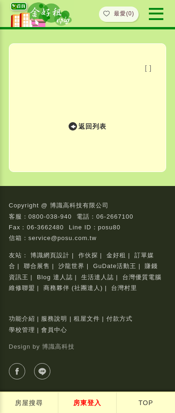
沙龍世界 (71, 265)
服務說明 (54, 318)
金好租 (116, 255)
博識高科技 (58, 346)
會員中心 (54, 329)
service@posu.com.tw (62, 237)
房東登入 (87, 402)
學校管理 (22, 329)
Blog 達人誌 (55, 277)
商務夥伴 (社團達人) (73, 287)
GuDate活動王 (114, 265)
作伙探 (88, 255)
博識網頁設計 (50, 255)
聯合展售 (37, 265)
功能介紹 (22, 318)
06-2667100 (114, 216)
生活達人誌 (97, 277)
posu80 (109, 227)
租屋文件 (87, 318)
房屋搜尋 (29, 402)
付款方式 (119, 318)
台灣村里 (124, 287)
